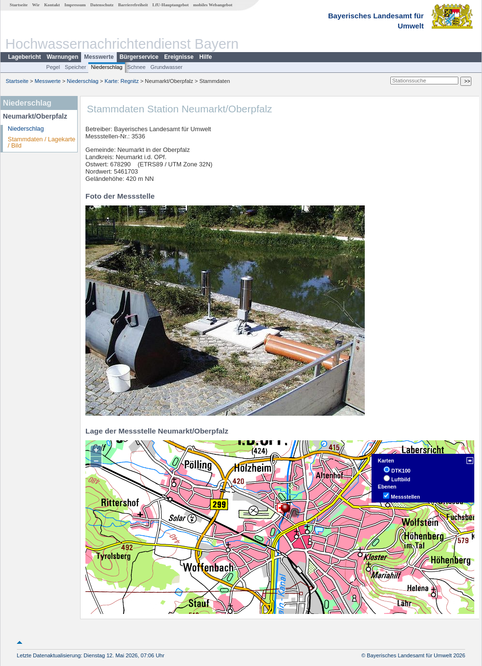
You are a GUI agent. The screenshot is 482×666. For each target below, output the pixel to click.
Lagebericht (24, 57)
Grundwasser (167, 67)
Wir (36, 4)
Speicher (75, 67)
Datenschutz (102, 4)
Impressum (74, 4)
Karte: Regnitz (122, 81)
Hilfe (205, 57)
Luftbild (400, 479)
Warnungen (63, 57)
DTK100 (401, 471)
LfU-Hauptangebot (170, 4)
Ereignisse (178, 57)
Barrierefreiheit (133, 4)
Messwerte (98, 57)
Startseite (19, 4)
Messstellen (405, 497)
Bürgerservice (139, 57)
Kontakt (52, 4)
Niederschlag (106, 67)
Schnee (136, 67)
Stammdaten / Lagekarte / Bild (41, 142)
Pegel (53, 67)
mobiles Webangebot (212, 4)
